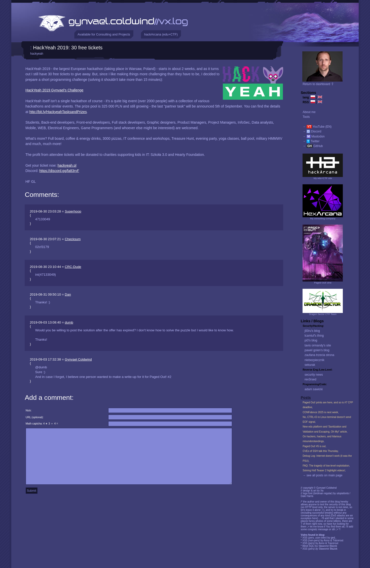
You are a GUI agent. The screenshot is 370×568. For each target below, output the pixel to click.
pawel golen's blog (317, 350)
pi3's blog (311, 340)
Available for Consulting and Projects (104, 34)
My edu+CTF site (323, 178)
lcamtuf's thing (314, 335)
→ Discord (312, 131)
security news (314, 374)
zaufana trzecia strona (319, 355)
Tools (306, 117)
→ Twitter (311, 141)
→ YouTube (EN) (317, 126)
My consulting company (322, 218)
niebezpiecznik (314, 360)
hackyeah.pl (67, 165)
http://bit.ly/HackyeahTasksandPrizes (58, 112)
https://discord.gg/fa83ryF (59, 171)
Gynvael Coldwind (78, 359)
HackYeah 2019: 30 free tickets (67, 47)
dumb (69, 322)
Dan (68, 294)
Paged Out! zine (322, 282)
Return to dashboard (318, 84)
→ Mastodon (313, 136)
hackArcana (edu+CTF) (161, 34)
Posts (306, 398)
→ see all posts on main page (322, 475)
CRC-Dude (73, 267)
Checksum (73, 239)
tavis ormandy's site (318, 345)
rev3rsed (310, 379)
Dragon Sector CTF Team (323, 314)
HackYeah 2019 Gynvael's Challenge (54, 90)
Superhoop (73, 211)
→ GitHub (313, 146)
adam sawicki (314, 389)
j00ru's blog (312, 331)
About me (309, 112)
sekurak (310, 365)
